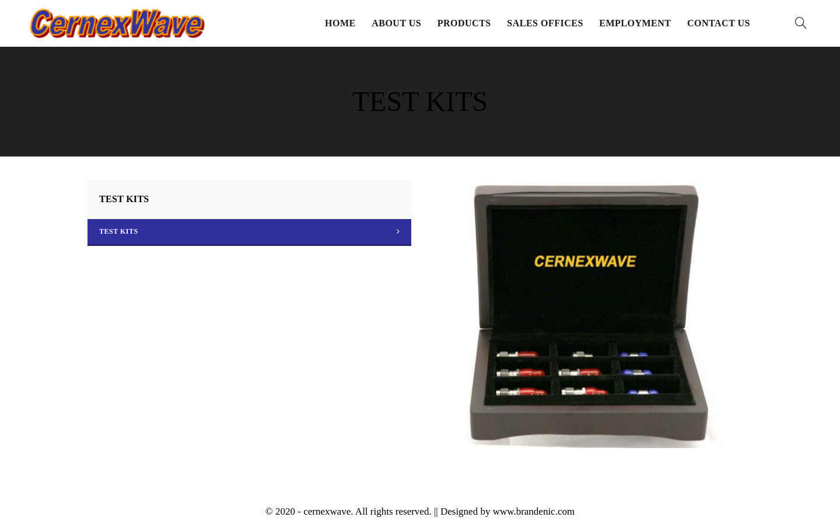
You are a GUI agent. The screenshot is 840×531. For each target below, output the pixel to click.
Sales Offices (545, 23)
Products (464, 23)
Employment (635, 23)
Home (340, 23)
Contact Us (718, 23)
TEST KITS (118, 231)
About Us (396, 23)
